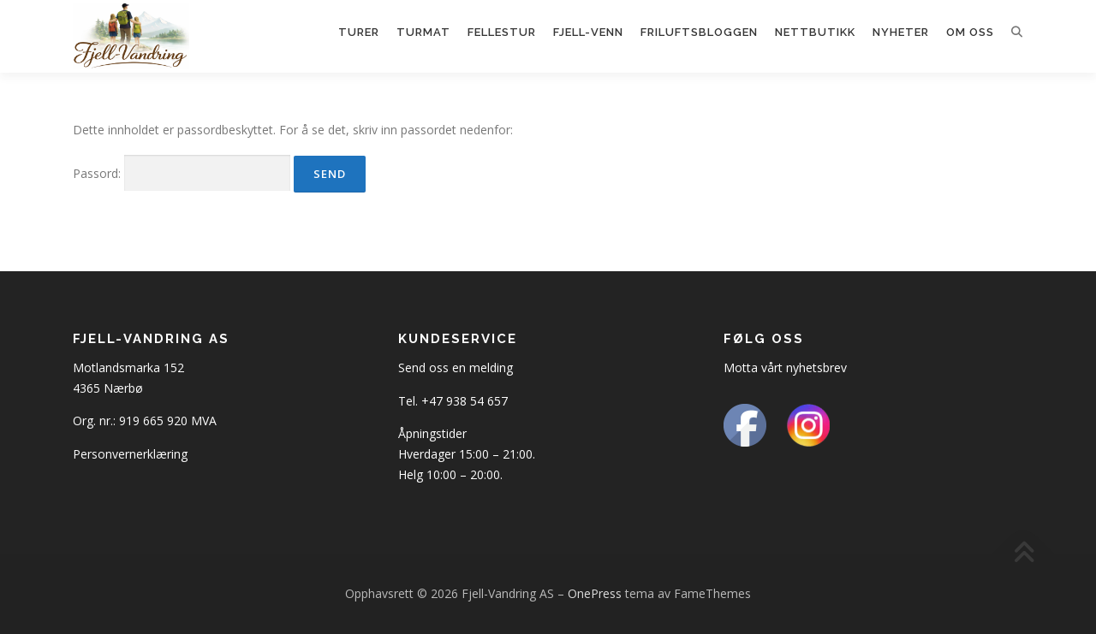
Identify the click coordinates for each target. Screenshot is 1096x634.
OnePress (595, 593)
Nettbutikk (815, 32)
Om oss (970, 32)
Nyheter (901, 32)
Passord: (181, 173)
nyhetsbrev (816, 367)
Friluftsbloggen (699, 32)
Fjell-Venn (588, 32)
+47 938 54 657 (464, 401)
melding (491, 367)
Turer (358, 32)
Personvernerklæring (130, 454)
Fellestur (502, 32)
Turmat (423, 32)
